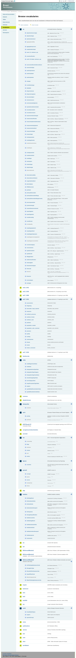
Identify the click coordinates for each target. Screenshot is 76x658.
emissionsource (30, 100)
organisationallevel (31, 181)
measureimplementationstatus (34, 121)
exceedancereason (31, 112)
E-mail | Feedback (7, 653)
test (24, 633)
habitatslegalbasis (31, 520)
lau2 (24, 596)
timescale (29, 268)
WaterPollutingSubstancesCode (34, 580)
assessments (30, 303)
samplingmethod (30, 231)
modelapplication (31, 140)
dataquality (26, 404)
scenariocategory (31, 244)
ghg (24, 490)
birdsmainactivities (31, 501)
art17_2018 (26, 352)
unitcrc (28, 456)
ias (23, 542)
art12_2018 (26, 291)
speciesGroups (30, 617)
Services (5, 30)
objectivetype (30, 167)
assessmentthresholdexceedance (34, 64)
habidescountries (31, 517)
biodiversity (26, 356)
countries (29, 464)
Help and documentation (8, 14)
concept (28, 473)
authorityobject (30, 73)
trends (28, 345)
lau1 (24, 592)
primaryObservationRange (33, 195)
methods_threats (30, 317)
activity (28, 416)
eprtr (24, 412)
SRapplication (30, 256)
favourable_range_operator (33, 308)
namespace (29, 161)
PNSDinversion (30, 187)
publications (26, 626)
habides (25, 494)
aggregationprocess (31, 46)
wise (24, 641)
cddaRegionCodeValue (32, 363)
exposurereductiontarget (32, 115)
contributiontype (30, 85)
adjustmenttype (30, 35)
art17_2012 (26, 299)
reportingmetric (30, 214)
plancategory (30, 184)
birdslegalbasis (30, 498)
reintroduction (30, 339)
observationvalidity (31, 175)
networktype (29, 164)
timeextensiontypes (31, 265)
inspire (25, 585)
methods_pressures (31, 314)
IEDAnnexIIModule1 (28, 550)
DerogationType (30, 568)
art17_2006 (26, 295)
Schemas (5, 24)
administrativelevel (31, 38)
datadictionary (27, 400)
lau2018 (25, 600)
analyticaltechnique (31, 49)
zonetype (29, 283)
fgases (24, 461)
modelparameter (30, 152)
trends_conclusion (31, 347)
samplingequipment (31, 228)
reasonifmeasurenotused (32, 208)
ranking (28, 336)
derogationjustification (32, 514)
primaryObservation (31, 192)
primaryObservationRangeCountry (34, 198)
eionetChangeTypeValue (32, 377)
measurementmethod (31, 128)
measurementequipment (32, 125)
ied (23, 546)
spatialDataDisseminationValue (34, 389)
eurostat (25, 433)
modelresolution (30, 155)
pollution (29, 322)
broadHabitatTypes (31, 612)
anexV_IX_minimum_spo (32, 52)
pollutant (29, 190)
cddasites (29, 366)
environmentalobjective (32, 103)
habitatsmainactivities (32, 524)
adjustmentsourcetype (32, 32)
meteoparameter (30, 137)
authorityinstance (31, 70)
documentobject (30, 97)
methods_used (30, 319)
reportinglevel (30, 211)
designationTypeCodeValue (33, 375)
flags (28, 444)
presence (29, 331)
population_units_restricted (33, 328)
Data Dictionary (14, 11)
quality (28, 333)
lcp (23, 604)
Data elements (6, 22)
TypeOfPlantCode (31, 574)
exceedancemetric (31, 109)
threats (28, 342)
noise (24, 622)
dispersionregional (31, 94)
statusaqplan (30, 262)
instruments (29, 538)
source (28, 479)
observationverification (32, 178)
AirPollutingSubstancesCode (33, 565)
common (25, 396)
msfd (24, 608)
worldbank (26, 645)
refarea (28, 450)
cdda (24, 360)
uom (24, 637)
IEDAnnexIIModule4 (28, 560)
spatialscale (29, 253)
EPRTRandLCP (27, 424)
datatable (29, 88)
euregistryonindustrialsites (30, 430)
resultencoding (30, 217)
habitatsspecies (30, 535)
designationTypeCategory (32, 372)
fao (23, 437)
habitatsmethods (30, 527)
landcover (25, 588)
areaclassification (31, 56)
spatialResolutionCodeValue (33, 391)
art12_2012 (26, 287)
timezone (29, 276)
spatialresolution (30, 250)
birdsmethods (30, 504)
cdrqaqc (29, 81)
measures (29, 311)
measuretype (30, 134)
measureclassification (32, 118)
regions (28, 386)
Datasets (5, 16)
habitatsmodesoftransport (33, 531)
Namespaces (6, 32)
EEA (9, 1)
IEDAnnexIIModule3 (28, 554)
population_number (31, 325)
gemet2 (25, 470)
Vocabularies (6, 27)
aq (23, 29)
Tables (4, 19)
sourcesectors (30, 247)
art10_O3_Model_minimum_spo (34, 59)
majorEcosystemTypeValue (33, 383)
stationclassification (31, 259)
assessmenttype (30, 67)
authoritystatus (30, 77)
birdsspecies (30, 511)
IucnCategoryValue (31, 380)
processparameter (31, 202)
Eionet (8, 11)
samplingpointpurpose (32, 234)
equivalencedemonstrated (33, 106)
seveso (25, 629)
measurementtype (31, 131)
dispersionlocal (30, 91)
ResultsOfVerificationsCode (33, 571)
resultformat (29, 221)
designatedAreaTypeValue (33, 369)
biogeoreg (29, 305)
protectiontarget (30, 205)
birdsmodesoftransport (32, 507)
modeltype (29, 158)
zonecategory (30, 280)
